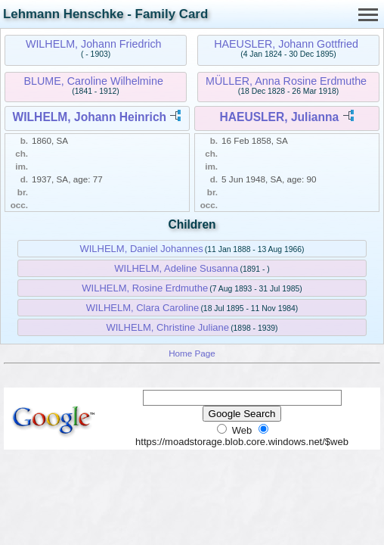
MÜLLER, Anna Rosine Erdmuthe (286, 81)
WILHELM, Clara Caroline (143, 307)
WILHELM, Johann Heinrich (90, 117)
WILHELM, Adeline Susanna (176, 268)
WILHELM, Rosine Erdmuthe (145, 288)
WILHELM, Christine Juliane (167, 327)
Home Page (192, 353)
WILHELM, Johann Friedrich (94, 44)
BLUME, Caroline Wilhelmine (93, 81)
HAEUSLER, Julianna (279, 117)
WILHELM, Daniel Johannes (141, 248)
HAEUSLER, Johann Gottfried (286, 44)
